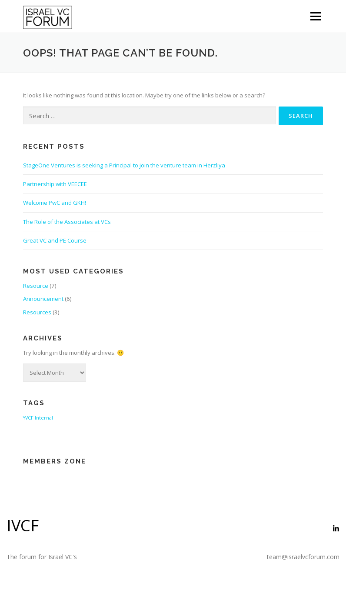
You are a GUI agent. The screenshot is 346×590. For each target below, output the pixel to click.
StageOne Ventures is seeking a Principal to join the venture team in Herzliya (124, 165)
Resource (35, 286)
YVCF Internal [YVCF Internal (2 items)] (38, 418)
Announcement (43, 299)
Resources (37, 312)
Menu (315, 16)
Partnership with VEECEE (55, 184)
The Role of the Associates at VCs (67, 222)
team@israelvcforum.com (303, 557)
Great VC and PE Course (54, 240)
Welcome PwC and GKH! (54, 203)
